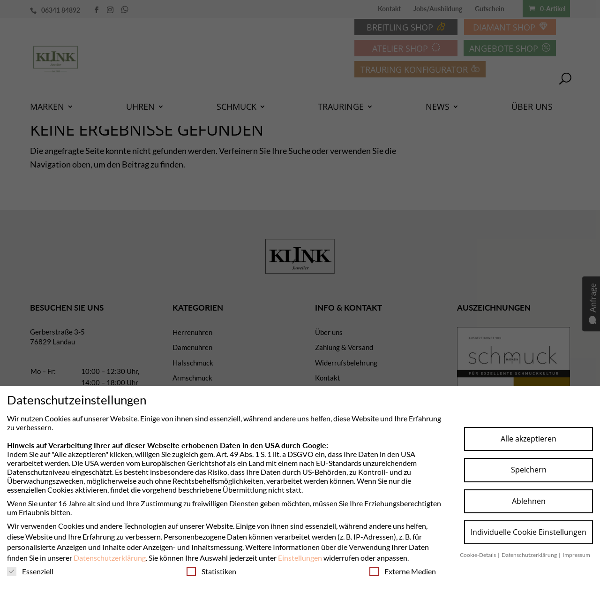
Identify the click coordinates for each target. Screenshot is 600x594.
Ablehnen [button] (529, 501)
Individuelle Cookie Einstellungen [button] (528, 532)
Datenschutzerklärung (110, 557)
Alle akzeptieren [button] (528, 439)
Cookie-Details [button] (478, 554)
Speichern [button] (529, 470)
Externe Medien (402, 571)
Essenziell (30, 571)
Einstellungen (300, 557)
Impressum (576, 554)
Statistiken (211, 571)
